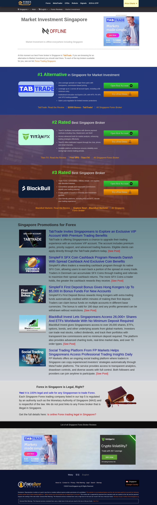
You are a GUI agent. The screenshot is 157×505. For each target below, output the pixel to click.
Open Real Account (123, 86)
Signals (83, 3)
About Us (58, 482)
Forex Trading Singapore (45, 61)
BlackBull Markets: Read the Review (53, 211)
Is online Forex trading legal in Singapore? (66, 413)
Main (34, 9)
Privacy (73, 482)
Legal (88, 482)
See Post (96, 501)
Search (93, 482)
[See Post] (114, 250)
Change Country (132, 484)
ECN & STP (93, 3)
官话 (77, 475)
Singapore (23, 9)
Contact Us (65, 482)
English (43, 9)
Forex (48, 3)
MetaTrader (57, 3)
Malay (70, 475)
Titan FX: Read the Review (53, 161)
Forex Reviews (57, 9)
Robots (75, 3)
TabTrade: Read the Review (51, 111)
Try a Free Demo (123, 93)
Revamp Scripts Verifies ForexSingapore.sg (126, 496)
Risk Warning (80, 482)
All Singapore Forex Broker (109, 111)
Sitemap (99, 482)
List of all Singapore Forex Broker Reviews (78, 425)
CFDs (67, 3)
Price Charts (131, 3)
